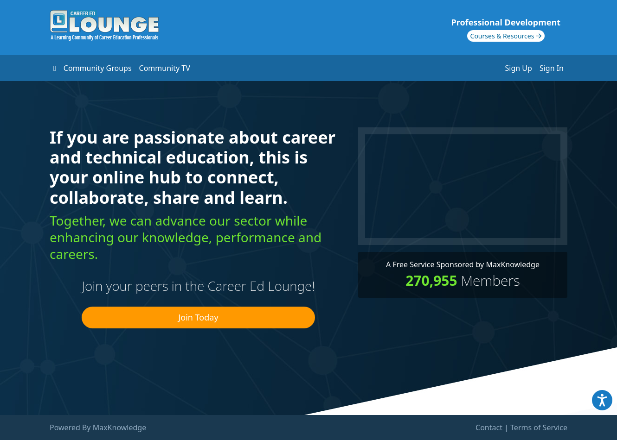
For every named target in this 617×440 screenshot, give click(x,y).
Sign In (552, 68)
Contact (489, 427)
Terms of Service (538, 427)
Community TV (164, 68)
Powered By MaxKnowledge (98, 427)
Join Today (198, 317)
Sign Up (518, 68)
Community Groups (98, 68)
